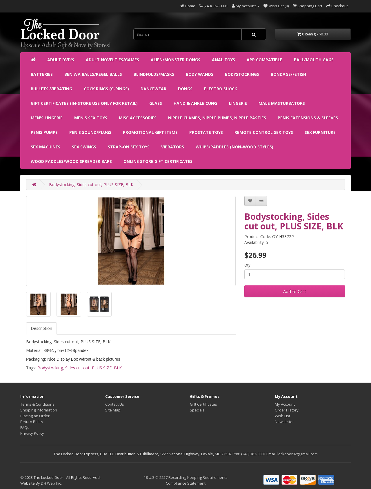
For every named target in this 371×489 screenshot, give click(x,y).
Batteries (42, 74)
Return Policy (31, 421)
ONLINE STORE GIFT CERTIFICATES (157, 161)
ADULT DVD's (60, 59)
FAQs (24, 427)
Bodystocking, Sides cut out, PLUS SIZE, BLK (91, 184)
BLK (118, 368)
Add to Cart (294, 291)
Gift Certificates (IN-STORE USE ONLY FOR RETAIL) (84, 103)
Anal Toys (223, 59)
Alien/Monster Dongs (175, 59)
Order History (287, 410)
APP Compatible (264, 59)
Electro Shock (220, 88)
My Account (285, 404)
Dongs (185, 88)
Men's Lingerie (47, 118)
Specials (197, 410)
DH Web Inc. (51, 483)
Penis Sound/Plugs (90, 132)
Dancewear (153, 88)
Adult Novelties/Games (112, 59)
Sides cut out (77, 368)
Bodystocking (50, 368)
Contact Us (114, 404)
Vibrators (172, 147)
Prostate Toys (206, 132)
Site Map (113, 410)
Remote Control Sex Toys (263, 132)
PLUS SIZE (102, 368)
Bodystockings (242, 74)
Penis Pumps (44, 132)
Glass (155, 103)
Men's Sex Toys (90, 118)
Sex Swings (84, 147)
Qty (247, 265)
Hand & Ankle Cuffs (195, 103)
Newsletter (284, 421)
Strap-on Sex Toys (129, 147)
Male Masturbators (282, 103)
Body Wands (199, 74)
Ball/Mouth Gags (314, 59)
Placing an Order (35, 415)
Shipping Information (38, 410)
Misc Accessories (138, 118)
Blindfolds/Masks (154, 74)
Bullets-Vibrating (51, 88)
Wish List (282, 415)
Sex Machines (45, 147)
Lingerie (238, 103)
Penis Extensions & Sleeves (308, 118)
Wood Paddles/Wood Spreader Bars (71, 161)
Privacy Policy (32, 433)
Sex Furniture (320, 132)
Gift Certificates (203, 404)
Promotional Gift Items (150, 132)
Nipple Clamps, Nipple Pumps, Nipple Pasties (217, 118)
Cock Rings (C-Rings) (106, 88)
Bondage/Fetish (288, 74)
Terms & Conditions (37, 404)
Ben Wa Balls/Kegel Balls (93, 74)
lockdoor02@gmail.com (297, 453)
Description (41, 328)
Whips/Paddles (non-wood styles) (234, 147)
